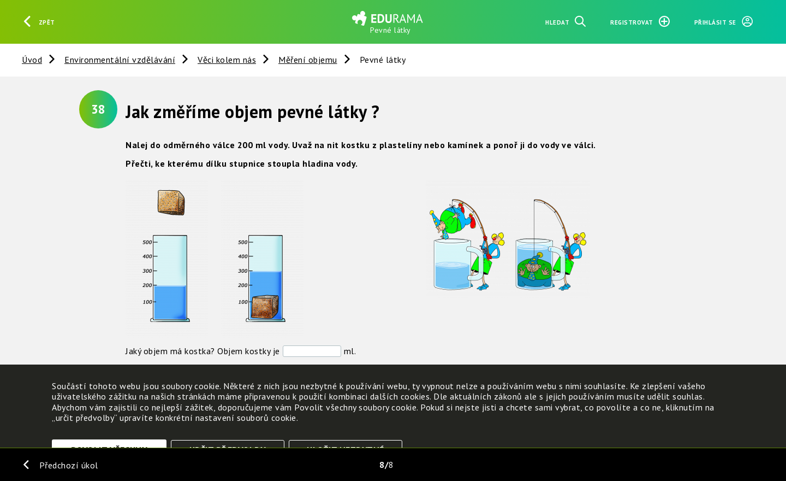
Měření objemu (307, 59)
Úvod (32, 59)
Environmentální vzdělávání (119, 59)
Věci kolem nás (227, 59)
